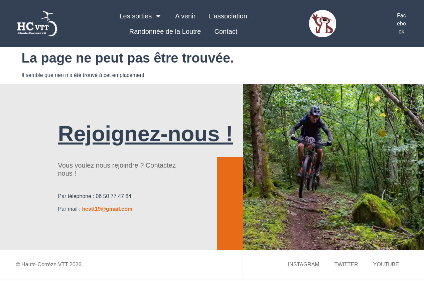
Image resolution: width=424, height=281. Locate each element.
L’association (228, 16)
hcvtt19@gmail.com (107, 209)
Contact (225, 31)
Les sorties (140, 16)
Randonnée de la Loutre (165, 31)
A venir (185, 16)
